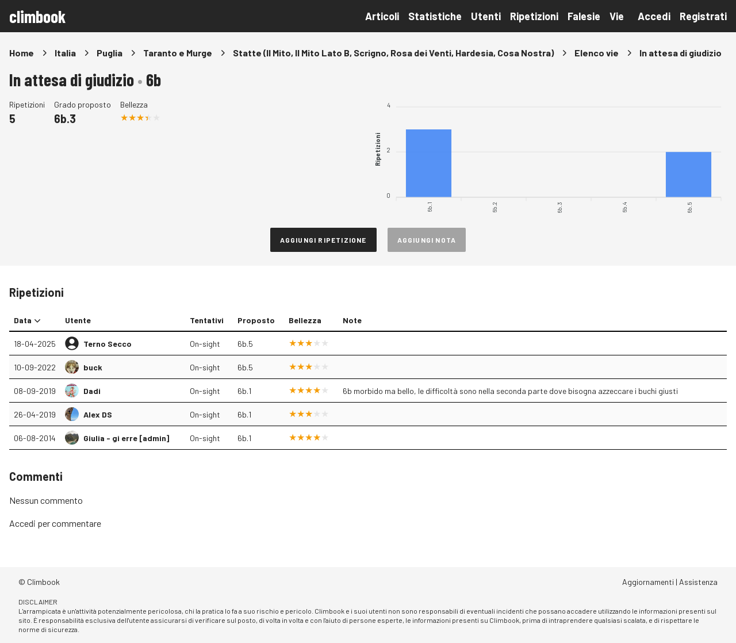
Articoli (382, 16)
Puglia (109, 52)
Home (21, 52)
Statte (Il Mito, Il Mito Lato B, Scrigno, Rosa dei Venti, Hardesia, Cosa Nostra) (393, 52)
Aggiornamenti (648, 582)
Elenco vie (596, 52)
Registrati (703, 16)
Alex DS (97, 414)
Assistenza (698, 582)
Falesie (584, 16)
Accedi (654, 16)
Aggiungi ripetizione (323, 240)
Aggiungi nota (427, 240)
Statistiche (435, 16)
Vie (617, 16)
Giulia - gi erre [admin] (126, 438)
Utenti (486, 16)
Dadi (92, 391)
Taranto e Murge (177, 52)
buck (92, 367)
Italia (65, 52)
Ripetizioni (534, 16)
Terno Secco (107, 344)
